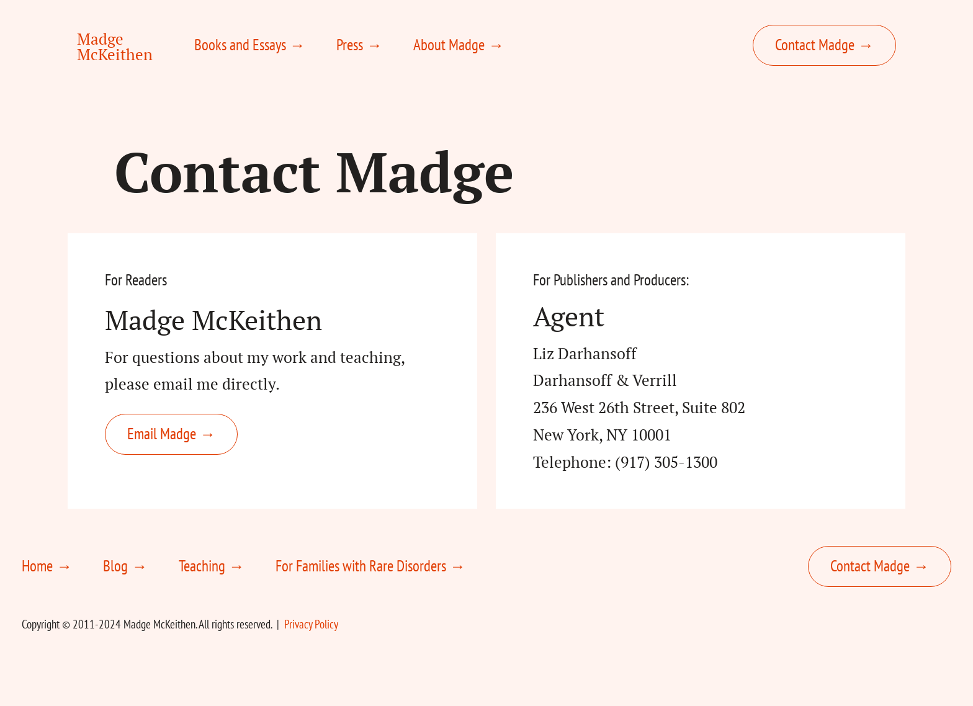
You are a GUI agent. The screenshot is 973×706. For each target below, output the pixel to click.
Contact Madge (814, 45)
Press (349, 45)
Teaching (202, 566)
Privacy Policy (311, 624)
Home (37, 566)
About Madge (449, 45)
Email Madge (161, 434)
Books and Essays (240, 45)
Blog (115, 566)
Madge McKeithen (115, 47)
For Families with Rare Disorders (361, 566)
